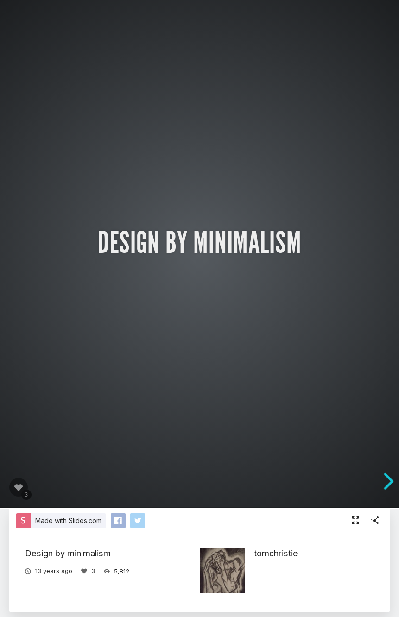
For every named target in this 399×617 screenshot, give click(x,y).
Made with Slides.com (68, 520)
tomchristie (276, 553)
